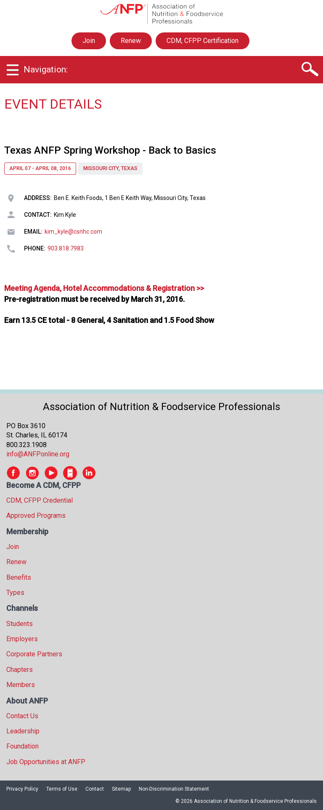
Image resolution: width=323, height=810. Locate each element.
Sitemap (121, 789)
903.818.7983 (66, 248)
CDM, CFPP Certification (202, 41)
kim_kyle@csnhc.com (73, 231)
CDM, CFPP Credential (39, 500)
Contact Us (22, 716)
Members (20, 685)
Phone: (34, 248)
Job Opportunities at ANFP (45, 762)
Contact (94, 789)
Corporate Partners (34, 654)
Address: (38, 198)
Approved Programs (36, 516)
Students (19, 624)
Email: (33, 231)
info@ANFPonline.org (37, 454)
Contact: (38, 214)
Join (88, 41)
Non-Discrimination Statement (174, 789)
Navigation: (46, 69)
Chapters (19, 670)
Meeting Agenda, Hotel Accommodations (75, 288)
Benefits (18, 577)
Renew (131, 41)
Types (15, 593)
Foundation (22, 746)
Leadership (23, 731)
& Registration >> (175, 288)
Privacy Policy (22, 789)
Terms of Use (61, 789)
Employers (22, 639)
